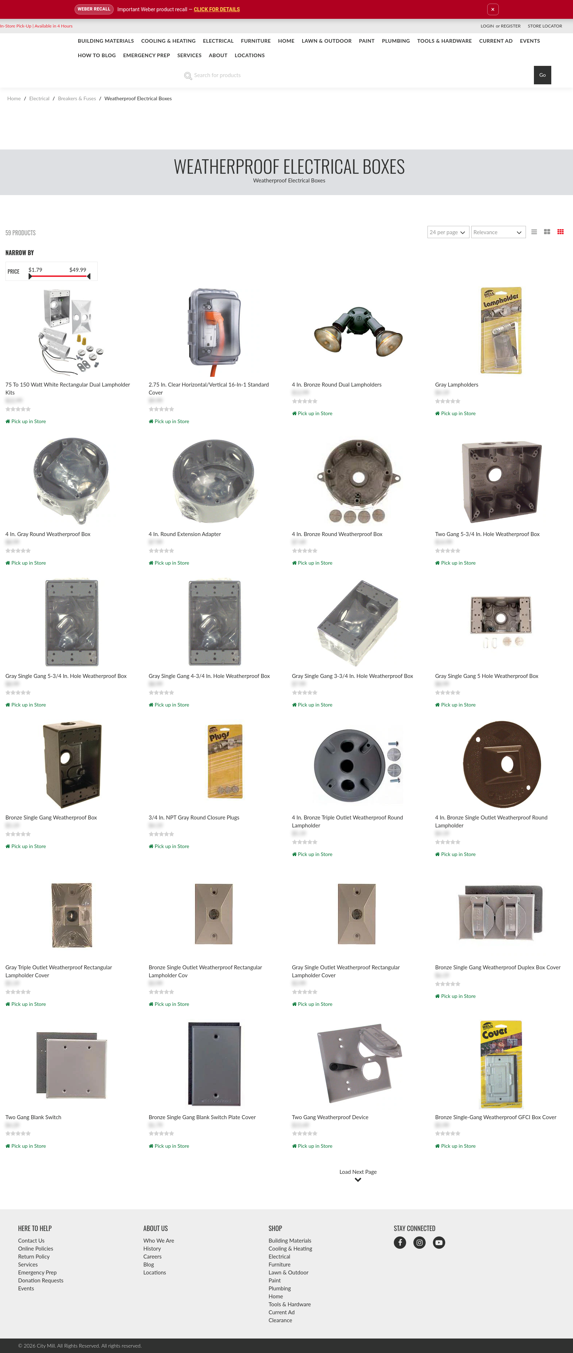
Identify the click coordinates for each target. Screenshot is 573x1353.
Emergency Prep (146, 55)
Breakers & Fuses (77, 98)
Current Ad (282, 1312)
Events (530, 41)
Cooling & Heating (168, 41)
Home (286, 41)
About (218, 55)
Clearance (280, 1320)
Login (487, 26)
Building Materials (106, 41)
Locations (250, 55)
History (152, 1248)
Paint (367, 41)
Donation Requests (40, 1280)
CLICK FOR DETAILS (217, 9)
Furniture (256, 41)
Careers (152, 1256)
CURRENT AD (496, 41)
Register (511, 26)
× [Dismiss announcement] (493, 9)
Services (189, 55)
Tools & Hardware (444, 41)
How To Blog (97, 55)
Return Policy (34, 1256)
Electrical (218, 41)
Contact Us (31, 1240)
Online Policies (35, 1248)
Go (542, 75)
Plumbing (396, 41)
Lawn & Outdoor (327, 41)
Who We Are (158, 1240)
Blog (148, 1264)
